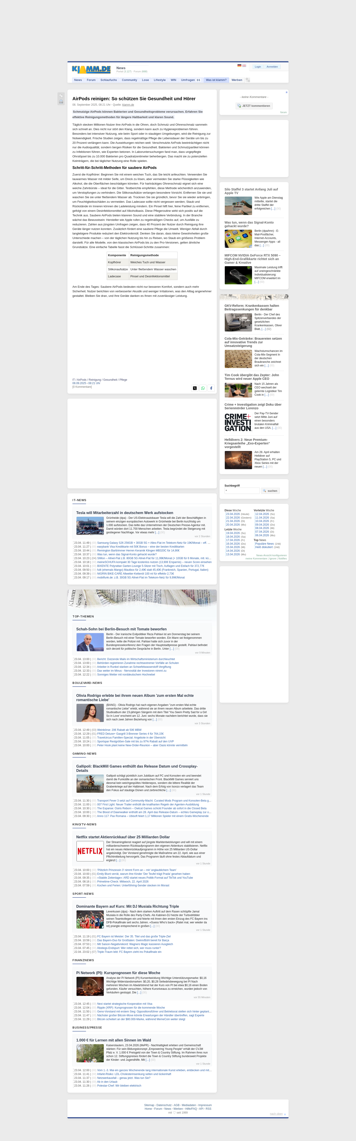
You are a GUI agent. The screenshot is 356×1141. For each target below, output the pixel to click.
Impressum (205, 1105)
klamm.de (128, 104)
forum (283, 112)
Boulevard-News (87, 683)
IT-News (79, 500)
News (78, 80)
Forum (91, 80)
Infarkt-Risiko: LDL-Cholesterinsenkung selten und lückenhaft (134, 1074)
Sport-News (83, 893)
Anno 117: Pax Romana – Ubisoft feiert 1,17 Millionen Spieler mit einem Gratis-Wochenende (153, 816)
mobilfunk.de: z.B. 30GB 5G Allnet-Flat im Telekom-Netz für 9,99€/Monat (141, 577)
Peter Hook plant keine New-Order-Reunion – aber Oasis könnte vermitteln (142, 745)
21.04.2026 (233, 521)
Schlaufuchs (109, 80)
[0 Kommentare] (82, 386)
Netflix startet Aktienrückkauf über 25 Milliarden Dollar (123, 837)
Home (148, 1108)
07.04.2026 (262, 531)
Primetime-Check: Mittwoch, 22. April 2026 (122, 881)
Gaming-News (84, 753)
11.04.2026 (262, 517)
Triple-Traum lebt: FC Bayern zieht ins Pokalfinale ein (129, 951)
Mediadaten (189, 1105)
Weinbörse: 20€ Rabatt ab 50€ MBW (119, 729)
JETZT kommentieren (253, 105)
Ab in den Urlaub (107, 1081)
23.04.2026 (233, 514)
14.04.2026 (233, 550)
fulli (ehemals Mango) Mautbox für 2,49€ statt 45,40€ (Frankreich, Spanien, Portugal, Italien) (152, 569)
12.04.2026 (262, 514)
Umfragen (191, 80)
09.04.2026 (262, 524)
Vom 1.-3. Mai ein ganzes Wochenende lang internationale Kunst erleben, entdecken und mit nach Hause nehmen (166, 1070)
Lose (145, 80)
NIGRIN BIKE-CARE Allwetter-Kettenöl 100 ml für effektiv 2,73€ (135, 573)
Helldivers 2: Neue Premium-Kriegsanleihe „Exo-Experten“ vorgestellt (247, 443)
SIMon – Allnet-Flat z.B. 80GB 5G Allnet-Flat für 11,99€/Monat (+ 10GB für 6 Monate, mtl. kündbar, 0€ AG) (161, 558)
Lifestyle (160, 80)
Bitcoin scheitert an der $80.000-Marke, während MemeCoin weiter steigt (141, 1019)
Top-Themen (83, 616)
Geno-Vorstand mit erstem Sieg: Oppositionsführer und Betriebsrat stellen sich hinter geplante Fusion (158, 1011)
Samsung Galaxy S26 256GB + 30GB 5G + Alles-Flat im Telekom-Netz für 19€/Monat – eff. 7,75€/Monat (160, 542)
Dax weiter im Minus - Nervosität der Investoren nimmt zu (131, 670)
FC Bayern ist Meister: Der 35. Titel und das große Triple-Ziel (134, 936)
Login (258, 66)
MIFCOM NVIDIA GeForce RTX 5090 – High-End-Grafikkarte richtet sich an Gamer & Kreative (253, 259)
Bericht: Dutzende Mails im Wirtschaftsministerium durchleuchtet (136, 659)
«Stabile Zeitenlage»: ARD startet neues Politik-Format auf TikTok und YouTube (145, 877)
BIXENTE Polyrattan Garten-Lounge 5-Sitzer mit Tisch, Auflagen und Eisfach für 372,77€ (150, 566)
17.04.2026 (233, 540)
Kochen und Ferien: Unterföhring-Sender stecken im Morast (133, 885)
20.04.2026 (233, 524)
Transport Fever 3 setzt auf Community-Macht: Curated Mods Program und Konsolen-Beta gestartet (157, 800)
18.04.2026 (233, 536)
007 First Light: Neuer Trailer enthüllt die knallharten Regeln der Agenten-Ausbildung (148, 804)
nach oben (276, 1113)
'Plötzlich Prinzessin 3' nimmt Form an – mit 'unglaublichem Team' (136, 870)
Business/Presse (87, 1027)
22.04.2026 (233, 517)
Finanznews (83, 960)
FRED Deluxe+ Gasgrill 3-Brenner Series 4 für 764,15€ (130, 733)
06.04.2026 (262, 535)
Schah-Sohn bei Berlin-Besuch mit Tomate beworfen (121, 629)
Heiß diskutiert (264, 547)
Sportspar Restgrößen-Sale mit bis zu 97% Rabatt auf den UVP (135, 741)
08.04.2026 (262, 528)
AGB (176, 1105)
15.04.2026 (233, 547)
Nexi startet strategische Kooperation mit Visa (124, 1003)
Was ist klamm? (216, 80)
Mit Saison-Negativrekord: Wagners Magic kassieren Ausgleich (135, 944)
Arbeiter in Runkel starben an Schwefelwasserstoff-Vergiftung (134, 666)
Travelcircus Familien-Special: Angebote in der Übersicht (131, 737)
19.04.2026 (233, 533)
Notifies (282, 558)
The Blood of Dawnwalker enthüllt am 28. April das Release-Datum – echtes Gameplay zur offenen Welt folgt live (165, 812)
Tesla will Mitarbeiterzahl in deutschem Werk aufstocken (124, 513)
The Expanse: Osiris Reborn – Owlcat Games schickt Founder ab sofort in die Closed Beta (152, 808)
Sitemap (149, 1105)
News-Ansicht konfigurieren (271, 555)
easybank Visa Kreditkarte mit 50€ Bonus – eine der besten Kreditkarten (140, 546)
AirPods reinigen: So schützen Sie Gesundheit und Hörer (133, 98)
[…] (157, 532)
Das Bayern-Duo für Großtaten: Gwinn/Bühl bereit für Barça (133, 940)
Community (129, 80)
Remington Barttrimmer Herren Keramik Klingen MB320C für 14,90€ (138, 550)
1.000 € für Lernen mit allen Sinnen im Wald (113, 1040)
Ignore (272, 558)
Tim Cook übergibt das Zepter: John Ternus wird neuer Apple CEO (252, 376)
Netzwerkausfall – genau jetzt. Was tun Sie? (123, 1078)
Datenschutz (164, 1105)
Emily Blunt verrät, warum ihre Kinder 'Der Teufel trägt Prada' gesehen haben (143, 873)
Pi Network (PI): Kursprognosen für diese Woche (118, 973)
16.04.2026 (233, 543)
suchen (270, 490)
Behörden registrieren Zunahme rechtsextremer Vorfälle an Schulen (138, 663)
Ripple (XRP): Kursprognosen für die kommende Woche (131, 1007)
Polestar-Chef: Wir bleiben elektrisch (119, 1085)
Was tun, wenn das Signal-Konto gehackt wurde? (127, 554)
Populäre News (264, 543)
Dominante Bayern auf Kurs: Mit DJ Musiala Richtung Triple (127, 906)
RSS (208, 1108)
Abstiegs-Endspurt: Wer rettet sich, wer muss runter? (129, 948)
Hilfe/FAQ (191, 1108)
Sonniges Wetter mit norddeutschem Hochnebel (126, 674)
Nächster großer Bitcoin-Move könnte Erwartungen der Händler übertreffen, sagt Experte (150, 1015)
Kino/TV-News (84, 824)
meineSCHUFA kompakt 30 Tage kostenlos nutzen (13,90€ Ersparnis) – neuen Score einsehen (154, 562)
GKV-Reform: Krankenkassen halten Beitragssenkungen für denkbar (252, 307)
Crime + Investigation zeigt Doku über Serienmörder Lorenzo (253, 406)
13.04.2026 (233, 554)
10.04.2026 (262, 521)
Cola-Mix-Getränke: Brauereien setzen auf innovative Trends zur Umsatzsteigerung (253, 342)
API (201, 1108)
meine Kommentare (256, 558)
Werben (237, 80)
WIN (173, 80)
